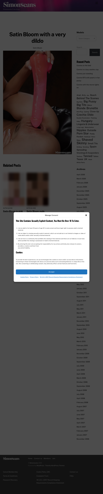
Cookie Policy (24, 277)
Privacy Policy (34, 277)
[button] (86, 215)
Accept (52, 272)
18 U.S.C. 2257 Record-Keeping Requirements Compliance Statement (61, 277)
